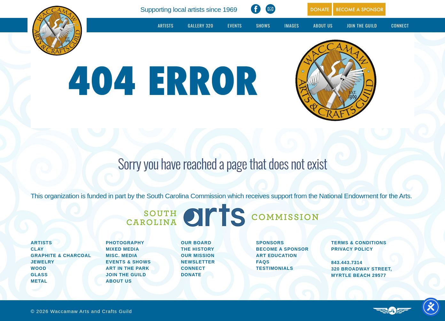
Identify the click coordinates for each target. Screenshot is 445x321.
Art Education (276, 255)
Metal (39, 281)
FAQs (262, 261)
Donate (191, 274)
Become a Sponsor (282, 249)
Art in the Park (127, 268)
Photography (125, 242)
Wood (38, 268)
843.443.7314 (347, 262)
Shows (263, 25)
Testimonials (274, 268)
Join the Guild (126, 274)
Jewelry (42, 261)
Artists (165, 25)
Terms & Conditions (358, 242)
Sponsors (270, 242)
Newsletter (198, 261)
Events (235, 25)
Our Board (196, 242)
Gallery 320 (200, 25)
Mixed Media (122, 249)
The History (197, 249)
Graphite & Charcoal (61, 255)
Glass (39, 274)
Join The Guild (362, 25)
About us (119, 281)
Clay (37, 249)
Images (292, 25)
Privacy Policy (352, 249)
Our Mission (198, 255)
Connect (400, 25)
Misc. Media (121, 255)
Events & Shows (128, 261)
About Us (323, 25)
